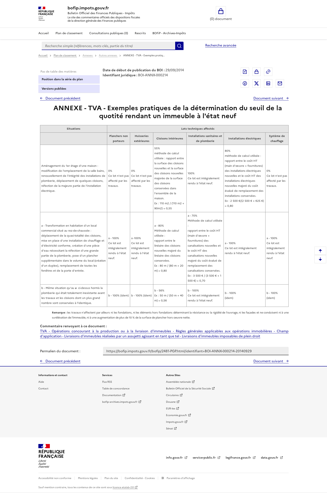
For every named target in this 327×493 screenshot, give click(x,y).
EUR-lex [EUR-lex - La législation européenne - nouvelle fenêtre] (170, 408)
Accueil (43, 33)
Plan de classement (65, 55)
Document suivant (268, 98)
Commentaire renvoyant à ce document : (73, 326)
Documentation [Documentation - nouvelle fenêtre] (111, 395)
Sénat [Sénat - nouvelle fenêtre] (169, 428)
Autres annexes (108, 55)
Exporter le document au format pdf (245, 72)
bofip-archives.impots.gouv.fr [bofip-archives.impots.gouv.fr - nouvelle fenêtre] (119, 402)
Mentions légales (88, 478)
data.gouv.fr (270, 457)
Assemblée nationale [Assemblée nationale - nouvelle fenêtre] (178, 382)
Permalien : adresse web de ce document (268, 72)
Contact (43, 388)
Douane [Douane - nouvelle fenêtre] (171, 402)
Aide (41, 382)
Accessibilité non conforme (55, 478)
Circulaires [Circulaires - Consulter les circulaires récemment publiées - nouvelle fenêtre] (172, 395)
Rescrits (140, 33)
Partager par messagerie (280, 83)
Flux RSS (107, 382)
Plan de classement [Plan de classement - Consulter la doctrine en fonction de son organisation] (69, 33)
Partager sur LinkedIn (268, 83)
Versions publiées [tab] (54, 89)
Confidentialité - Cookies (140, 478)
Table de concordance (116, 388)
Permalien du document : (60, 351)
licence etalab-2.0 (123, 487)
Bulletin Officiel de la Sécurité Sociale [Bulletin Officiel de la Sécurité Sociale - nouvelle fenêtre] (188, 388)
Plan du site (111, 478)
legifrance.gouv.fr (239, 457)
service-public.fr (204, 457)
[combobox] (108, 46)
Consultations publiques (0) (108, 33)
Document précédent (62, 98)
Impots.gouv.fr (175, 422)
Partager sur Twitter (256, 83)
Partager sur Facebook (245, 83)
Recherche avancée (220, 45)
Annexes (88, 55)
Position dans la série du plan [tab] (62, 79)
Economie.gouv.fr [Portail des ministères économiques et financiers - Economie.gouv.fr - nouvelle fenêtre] (176, 415)
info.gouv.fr (175, 457)
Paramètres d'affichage (180, 478)
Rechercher (179, 46)
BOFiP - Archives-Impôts (169, 33)
